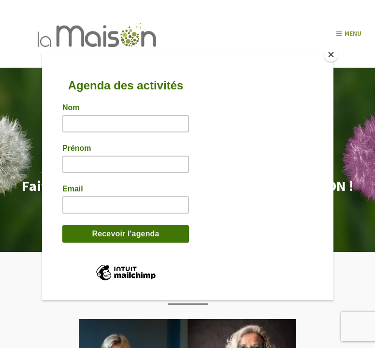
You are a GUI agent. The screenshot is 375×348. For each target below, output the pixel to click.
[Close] (331, 54)
